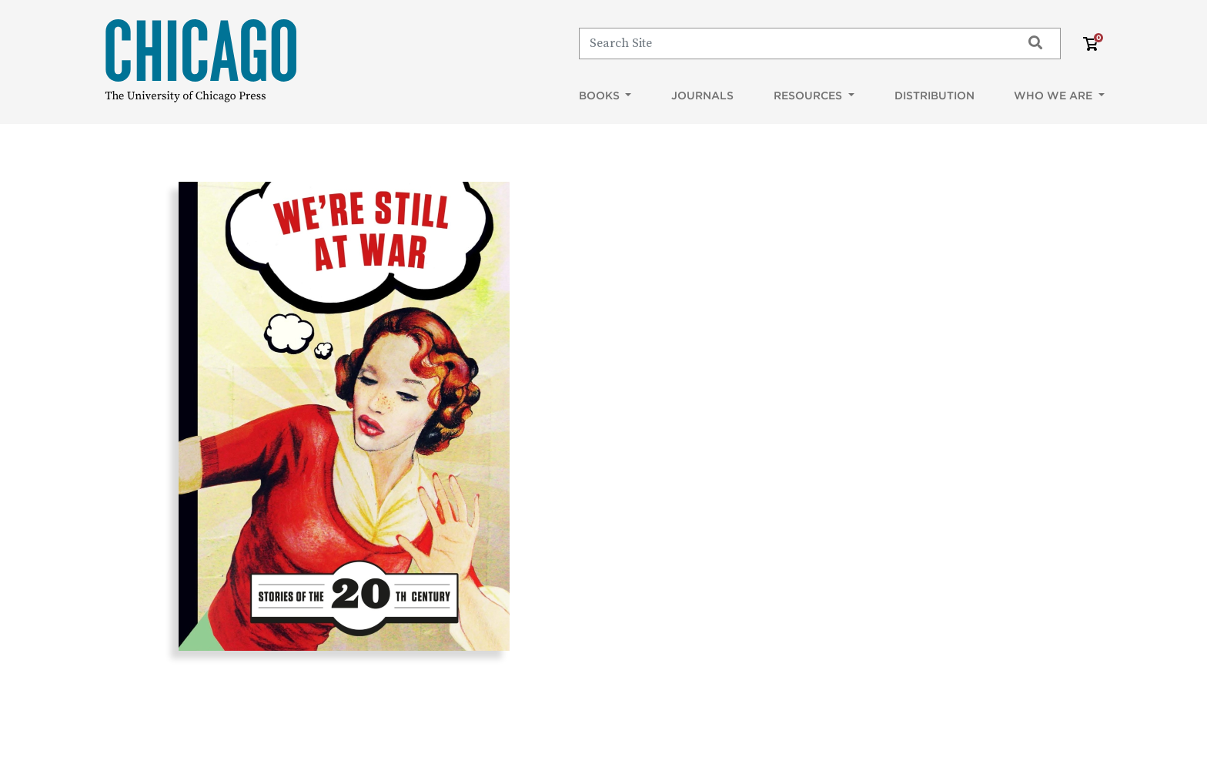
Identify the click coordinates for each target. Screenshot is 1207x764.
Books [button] (601, 95)
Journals (702, 95)
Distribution (934, 95)
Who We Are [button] (1054, 95)
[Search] (793, 43)
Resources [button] (809, 95)
